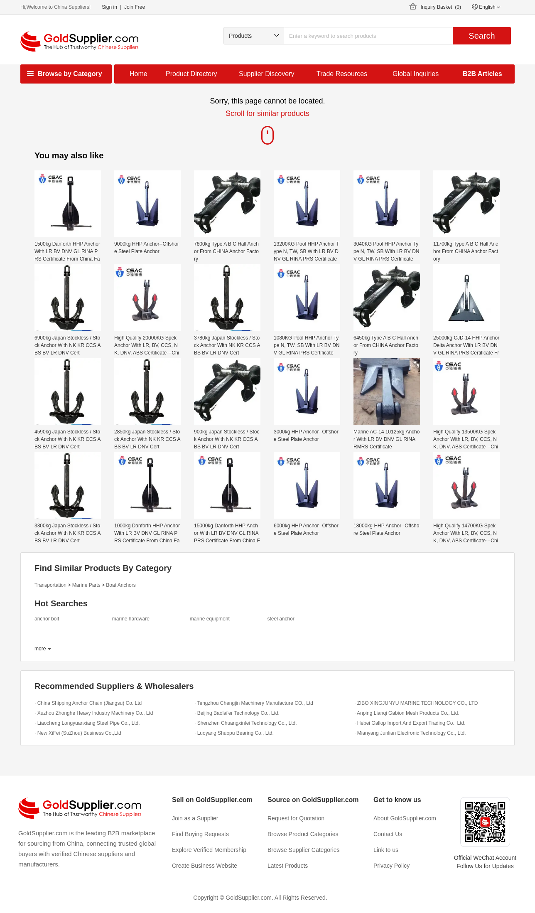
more (40, 649)
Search (482, 35)
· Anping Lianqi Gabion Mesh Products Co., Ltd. (406, 713)
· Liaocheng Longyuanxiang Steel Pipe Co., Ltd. (87, 723)
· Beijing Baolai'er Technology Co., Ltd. (237, 713)
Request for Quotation (296, 818)
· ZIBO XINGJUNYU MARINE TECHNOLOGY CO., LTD (416, 703)
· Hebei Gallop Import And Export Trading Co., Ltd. (409, 723)
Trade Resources (342, 73)
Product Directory (191, 73)
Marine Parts (86, 585)
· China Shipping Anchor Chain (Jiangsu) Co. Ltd (88, 703)
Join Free (134, 7)
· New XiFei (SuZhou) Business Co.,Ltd (77, 733)
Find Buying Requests (200, 834)
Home (138, 73)
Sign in (109, 7)
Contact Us (387, 834)
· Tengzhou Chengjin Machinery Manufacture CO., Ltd (253, 703)
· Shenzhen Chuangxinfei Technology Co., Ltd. (245, 723)
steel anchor (280, 619)
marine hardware (131, 619)
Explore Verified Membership (209, 850)
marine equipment (210, 619)
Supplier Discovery (266, 73)
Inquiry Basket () (441, 7)
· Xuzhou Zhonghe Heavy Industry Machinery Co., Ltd (93, 713)
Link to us (385, 850)
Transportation (50, 585)
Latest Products (288, 865)
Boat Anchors (120, 585)
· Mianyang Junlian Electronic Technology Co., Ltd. (410, 733)
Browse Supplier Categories (304, 850)
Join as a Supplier (195, 818)
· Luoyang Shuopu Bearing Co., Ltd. (234, 733)
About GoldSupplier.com (404, 818)
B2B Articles (482, 73)
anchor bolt (46, 619)
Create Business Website (204, 865)
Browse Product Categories (303, 834)
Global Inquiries (416, 73)
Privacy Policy (391, 865)
